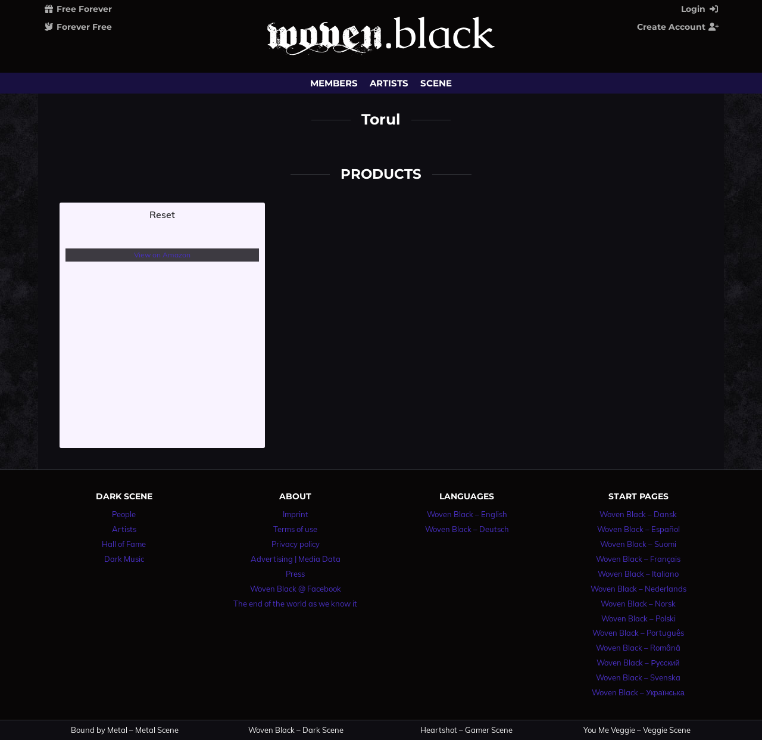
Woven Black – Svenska (638, 677)
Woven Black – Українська (638, 692)
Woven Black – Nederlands (638, 588)
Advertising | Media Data (296, 559)
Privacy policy (295, 544)
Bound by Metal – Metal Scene (125, 730)
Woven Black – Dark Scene (295, 730)
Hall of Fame (124, 544)
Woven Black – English (467, 514)
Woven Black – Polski (638, 618)
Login (700, 9)
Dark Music (124, 559)
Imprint (295, 514)
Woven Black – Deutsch (467, 529)
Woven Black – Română (638, 647)
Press (295, 574)
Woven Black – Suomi (638, 544)
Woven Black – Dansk (638, 514)
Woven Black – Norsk (638, 603)
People (124, 514)
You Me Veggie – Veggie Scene (637, 730)
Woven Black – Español (638, 529)
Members (334, 83)
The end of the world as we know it (295, 603)
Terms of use (295, 529)
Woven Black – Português (638, 633)
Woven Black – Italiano (638, 574)
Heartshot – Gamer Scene (466, 730)
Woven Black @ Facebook (295, 588)
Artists (389, 83)
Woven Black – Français (638, 559)
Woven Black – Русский (638, 662)
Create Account (678, 26)
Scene (436, 83)
